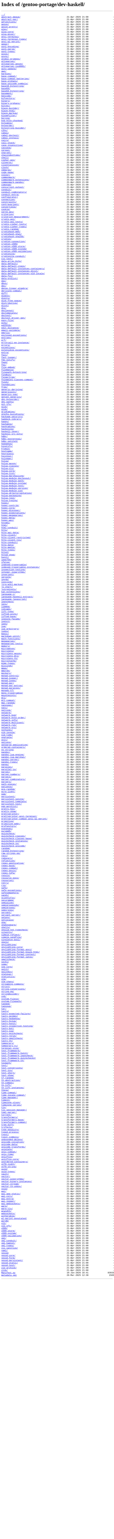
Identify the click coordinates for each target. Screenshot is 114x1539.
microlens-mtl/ (10, 784)
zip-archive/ (9, 1518)
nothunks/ (7, 873)
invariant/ (7, 686)
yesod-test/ (8, 1515)
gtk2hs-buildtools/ (12, 494)
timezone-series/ (11, 1323)
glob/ (4, 488)
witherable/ (8, 1456)
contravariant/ (10, 242)
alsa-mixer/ (8, 38)
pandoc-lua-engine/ (12, 902)
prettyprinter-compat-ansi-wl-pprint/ (24, 979)
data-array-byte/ (11, 310)
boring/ (5, 139)
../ (3, 14)
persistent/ (8, 953)
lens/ (4, 722)
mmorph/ (5, 802)
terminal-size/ (10, 1255)
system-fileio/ (10, 1196)
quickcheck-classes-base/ (16, 1003)
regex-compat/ (9, 1039)
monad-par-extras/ (12, 820)
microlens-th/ (9, 787)
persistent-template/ (14, 959)
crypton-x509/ (9, 290)
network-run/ (9, 867)
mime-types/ (8, 793)
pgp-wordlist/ (9, 965)
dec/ (3, 340)
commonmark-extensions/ (15, 213)
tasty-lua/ (7, 1234)
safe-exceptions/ (11, 1065)
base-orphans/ (9, 94)
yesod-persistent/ (12, 1509)
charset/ (6, 180)
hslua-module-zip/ (12, 586)
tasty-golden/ (9, 1216)
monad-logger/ (9, 811)
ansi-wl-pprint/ (11, 47)
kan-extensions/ (11, 707)
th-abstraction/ (11, 1293)
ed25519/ (6, 387)
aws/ (3, 82)
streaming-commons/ (12, 1178)
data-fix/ (7, 328)
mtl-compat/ (8, 837)
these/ (5, 1305)
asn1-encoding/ (10, 53)
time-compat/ (9, 1308)
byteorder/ (7, 148)
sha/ (3, 1104)
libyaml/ (6, 728)
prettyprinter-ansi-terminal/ (19, 977)
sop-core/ (7, 1157)
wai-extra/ (7, 1435)
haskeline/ (7, 512)
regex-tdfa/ (8, 1045)
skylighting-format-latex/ (17, 1145)
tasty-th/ (7, 1246)
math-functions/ (11, 763)
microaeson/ (8, 775)
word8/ (5, 1462)
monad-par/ (7, 817)
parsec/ (5, 923)
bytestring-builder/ (13, 151)
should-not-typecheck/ (14, 1113)
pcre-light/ (8, 947)
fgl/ (3, 435)
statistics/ (8, 1169)
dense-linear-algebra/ (14, 343)
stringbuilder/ (10, 1190)
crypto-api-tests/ (12, 263)
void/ (4, 1424)
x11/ (3, 1465)
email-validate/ (11, 393)
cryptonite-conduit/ (13, 304)
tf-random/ (7, 1290)
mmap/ (4, 799)
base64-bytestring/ (12, 106)
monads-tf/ (7, 826)
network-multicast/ (12, 864)
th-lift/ (6, 1299)
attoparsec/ (8, 71)
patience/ (7, 941)
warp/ (4, 1444)
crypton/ (6, 284)
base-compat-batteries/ (15, 91)
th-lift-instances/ (12, 1302)
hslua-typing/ (9, 598)
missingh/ (7, 796)
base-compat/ (9, 88)
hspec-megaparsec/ (12, 615)
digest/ (5, 352)
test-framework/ (11, 1258)
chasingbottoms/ (11, 183)
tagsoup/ (6, 1204)
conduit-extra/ (10, 230)
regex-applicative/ (12, 1033)
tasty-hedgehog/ (11, 1219)
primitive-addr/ (11, 985)
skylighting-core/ (12, 1133)
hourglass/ (7, 541)
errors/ (5, 411)
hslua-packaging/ (11, 592)
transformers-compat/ (14, 1344)
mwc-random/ (8, 840)
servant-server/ (11, 1095)
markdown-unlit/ (11, 760)
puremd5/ (6, 994)
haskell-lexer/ (10, 515)
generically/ (9, 467)
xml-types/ (7, 1492)
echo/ (4, 384)
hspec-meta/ (8, 618)
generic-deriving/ (12, 464)
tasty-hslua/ (9, 1222)
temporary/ (7, 1249)
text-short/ (8, 1284)
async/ (5, 65)
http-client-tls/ (11, 645)
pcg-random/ (8, 944)
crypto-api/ (8, 260)
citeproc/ (7, 192)
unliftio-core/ (10, 1388)
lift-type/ (7, 731)
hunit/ (5, 666)
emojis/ (5, 396)
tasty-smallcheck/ (12, 1243)
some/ (4, 1154)
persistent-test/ (11, 962)
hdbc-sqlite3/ (9, 527)
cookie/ (5, 248)
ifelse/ (5, 672)
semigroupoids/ (10, 1083)
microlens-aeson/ (11, 781)
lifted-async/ (9, 734)
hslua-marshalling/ (12, 568)
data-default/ (9, 313)
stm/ (3, 1172)
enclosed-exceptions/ (14, 399)
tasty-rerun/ (9, 1240)
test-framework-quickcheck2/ (18, 1267)
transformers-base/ (12, 1341)
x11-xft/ (6, 1468)
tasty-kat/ (7, 1231)
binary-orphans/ (11, 121)
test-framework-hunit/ (14, 1261)
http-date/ (7, 651)
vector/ (5, 1409)
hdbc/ (4, 521)
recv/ (4, 1024)
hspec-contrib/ (10, 603)
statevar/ (7, 1166)
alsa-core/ (7, 35)
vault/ (5, 1406)
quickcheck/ (8, 997)
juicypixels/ (9, 704)
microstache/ (9, 790)
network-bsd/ (9, 855)
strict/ (5, 1181)
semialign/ (7, 1080)
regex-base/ (8, 1036)
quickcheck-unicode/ (13, 1012)
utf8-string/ (9, 1397)
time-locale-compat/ (13, 1311)
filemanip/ (7, 441)
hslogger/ (7, 547)
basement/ (7, 109)
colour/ (5, 207)
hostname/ (7, 538)
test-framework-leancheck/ (17, 1264)
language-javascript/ (14, 716)
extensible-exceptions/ (15, 417)
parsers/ (6, 935)
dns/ (3, 367)
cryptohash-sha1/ (11, 278)
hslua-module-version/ (14, 583)
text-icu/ (7, 1281)
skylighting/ (9, 1130)
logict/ (5, 743)
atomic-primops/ (11, 68)
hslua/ (5, 550)
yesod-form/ (8, 1506)
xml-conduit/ (9, 1486)
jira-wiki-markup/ (12, 698)
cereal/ (5, 177)
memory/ (5, 772)
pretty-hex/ (8, 968)
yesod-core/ (8, 1503)
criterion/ (7, 254)
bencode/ (6, 112)
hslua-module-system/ (14, 577)
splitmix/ (7, 1163)
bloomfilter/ (9, 136)
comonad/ (6, 219)
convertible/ (9, 245)
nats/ (4, 846)
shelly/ (5, 1110)
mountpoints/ (9, 831)
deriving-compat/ (11, 346)
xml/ (3, 1483)
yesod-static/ (9, 1512)
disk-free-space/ (11, 358)
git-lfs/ (6, 482)
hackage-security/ (12, 497)
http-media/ (8, 654)
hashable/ (7, 506)
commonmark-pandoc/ (12, 216)
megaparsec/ (8, 766)
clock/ (5, 198)
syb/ (3, 1193)
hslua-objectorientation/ (16, 589)
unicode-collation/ (12, 1367)
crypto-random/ (10, 272)
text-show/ (7, 1287)
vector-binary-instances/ (16, 1415)
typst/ (5, 1358)
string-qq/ (7, 1187)
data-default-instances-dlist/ (19, 322)
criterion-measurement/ (15, 257)
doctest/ (6, 376)
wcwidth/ (6, 1450)
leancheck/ (7, 719)
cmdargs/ (6, 201)
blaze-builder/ (10, 127)
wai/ (3, 1427)
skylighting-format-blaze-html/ (20, 1139)
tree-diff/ (7, 1347)
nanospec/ (7, 843)
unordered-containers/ (14, 1391)
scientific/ (8, 1074)
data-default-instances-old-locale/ (23, 325)
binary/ (5, 118)
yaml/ (4, 1498)
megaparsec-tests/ (12, 769)
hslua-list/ (8, 565)
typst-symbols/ (10, 1361)
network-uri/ (9, 870)
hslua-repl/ (8, 595)
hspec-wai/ (7, 621)
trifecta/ (7, 1350)
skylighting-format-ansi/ (16, 1136)
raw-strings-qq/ (11, 1021)
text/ (4, 1276)
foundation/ (8, 458)
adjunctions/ (9, 23)
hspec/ (5, 601)
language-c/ (8, 710)
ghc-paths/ (7, 479)
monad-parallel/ (11, 823)
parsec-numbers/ (11, 926)
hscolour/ (7, 544)
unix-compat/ (9, 1379)
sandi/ (5, 1071)
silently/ (7, 1116)
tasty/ (5, 1210)
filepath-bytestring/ (14, 444)
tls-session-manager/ (14, 1329)
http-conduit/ (9, 648)
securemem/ (7, 1077)
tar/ (3, 1207)
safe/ (4, 1062)
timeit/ (5, 1317)
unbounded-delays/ (12, 1364)
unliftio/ (7, 1385)
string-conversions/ (13, 1184)
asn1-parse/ (8, 56)
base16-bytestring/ (12, 100)
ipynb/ (5, 692)
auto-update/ (9, 79)
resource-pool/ (10, 1051)
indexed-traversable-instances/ (20, 677)
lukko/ (5, 754)
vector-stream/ (10, 1418)
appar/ (5, 50)
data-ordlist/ (9, 331)
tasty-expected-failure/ (16, 1213)
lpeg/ (4, 746)
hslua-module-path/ (12, 574)
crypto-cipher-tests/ (14, 266)
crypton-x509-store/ (13, 293)
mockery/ (6, 805)
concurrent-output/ (12, 222)
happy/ (5, 503)
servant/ (6, 1092)
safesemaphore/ (10, 1068)
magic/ (5, 757)
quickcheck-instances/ (14, 1006)
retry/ (5, 1056)
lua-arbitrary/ (10, 752)
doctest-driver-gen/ (13, 378)
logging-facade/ (11, 740)
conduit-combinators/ (14, 227)
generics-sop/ (9, 470)
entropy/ (6, 402)
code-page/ (7, 204)
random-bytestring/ (12, 1018)
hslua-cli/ (7, 559)
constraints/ (9, 239)
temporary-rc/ (9, 1252)
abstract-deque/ (11, 17)
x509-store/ (8, 1474)
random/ (5, 1015)
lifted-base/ (9, 737)
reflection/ (8, 1030)
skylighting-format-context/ (18, 1142)
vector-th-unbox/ (11, 1421)
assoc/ (5, 62)
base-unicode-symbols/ (14, 97)
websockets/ (8, 1453)
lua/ (3, 749)
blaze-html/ (8, 130)
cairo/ (5, 165)
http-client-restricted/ (16, 642)
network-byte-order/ (13, 858)
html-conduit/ (9, 630)
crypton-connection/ (13, 287)
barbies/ (6, 85)
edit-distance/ (10, 390)
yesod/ (5, 1501)
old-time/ (7, 879)
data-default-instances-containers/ (23, 319)
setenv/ (5, 1098)
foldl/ (5, 455)
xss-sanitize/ (9, 1495)
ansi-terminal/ (10, 41)
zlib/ (4, 1521)
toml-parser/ (9, 1332)
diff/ (4, 349)
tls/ (3, 1326)
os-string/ (7, 897)
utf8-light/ (8, 1394)
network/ (6, 852)
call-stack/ (8, 168)
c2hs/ (4, 153)
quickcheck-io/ (10, 1009)
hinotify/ (7, 532)
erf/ (3, 405)
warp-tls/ (7, 1447)
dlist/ (5, 364)
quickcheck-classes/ (13, 1000)
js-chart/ (7, 701)
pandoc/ (5, 900)
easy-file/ (7, 381)
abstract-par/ (9, 20)
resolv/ (5, 1048)
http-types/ (8, 657)
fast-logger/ (9, 426)
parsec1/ (6, 929)
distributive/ (9, 361)
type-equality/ (10, 1352)
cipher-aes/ (8, 189)
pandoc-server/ (10, 908)
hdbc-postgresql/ (11, 524)
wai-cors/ (7, 1432)
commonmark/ (8, 210)
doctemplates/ (9, 373)
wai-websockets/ (11, 1441)
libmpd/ (5, 725)
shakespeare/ (9, 1107)
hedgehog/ (7, 529)
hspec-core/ (8, 606)
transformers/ (9, 1338)
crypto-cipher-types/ (14, 269)
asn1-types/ (8, 59)
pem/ (3, 950)
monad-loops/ (9, 814)
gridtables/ (8, 491)
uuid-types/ (8, 1403)
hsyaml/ (5, 624)
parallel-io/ (9, 920)
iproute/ (6, 689)
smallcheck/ (8, 1148)
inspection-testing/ (13, 680)
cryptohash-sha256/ (12, 281)
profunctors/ (9, 988)
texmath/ (6, 1273)
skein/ (5, 1127)
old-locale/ (8, 876)
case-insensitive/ (12, 171)
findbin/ (6, 447)
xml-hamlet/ (8, 1489)
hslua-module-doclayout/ (16, 571)
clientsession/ (10, 195)
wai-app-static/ (11, 1429)
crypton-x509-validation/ (16, 299)
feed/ (4, 432)
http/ (4, 633)
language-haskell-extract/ (17, 713)
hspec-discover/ (11, 609)
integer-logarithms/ (13, 683)
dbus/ (4, 337)
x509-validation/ (11, 1480)
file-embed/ (8, 438)
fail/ (4, 423)
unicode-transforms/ (13, 1373)
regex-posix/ (9, 1042)
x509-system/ (9, 1477)
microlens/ (7, 778)
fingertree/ (8, 450)
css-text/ (7, 307)
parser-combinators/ (13, 932)
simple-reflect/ (11, 1119)
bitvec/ (5, 124)
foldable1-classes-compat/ (17, 452)
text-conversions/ (12, 1278)
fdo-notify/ (8, 429)
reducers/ (7, 1027)
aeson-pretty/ (9, 29)
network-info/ (9, 861)
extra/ (5, 420)
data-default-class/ (13, 316)
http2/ (5, 660)
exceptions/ (8, 414)
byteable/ (7, 145)
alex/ (4, 32)
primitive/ (7, 982)
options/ (6, 888)
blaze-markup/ (9, 133)
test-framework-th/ (12, 1270)
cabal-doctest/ (10, 159)
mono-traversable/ (12, 828)
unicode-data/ (9, 1370)
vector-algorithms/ (12, 1412)
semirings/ (7, 1089)
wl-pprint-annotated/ (14, 1459)
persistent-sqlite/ (12, 956)
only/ (4, 885)
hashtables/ (8, 509)
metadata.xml (9, 1527)
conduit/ (6, 225)
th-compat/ (7, 1296)
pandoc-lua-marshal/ (13, 905)
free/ (4, 461)
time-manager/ (9, 1314)
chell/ (5, 186)
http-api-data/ (10, 636)
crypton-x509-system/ (14, 296)
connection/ (8, 236)
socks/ (5, 1151)
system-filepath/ (11, 1199)
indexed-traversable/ (14, 675)
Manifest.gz (8, 1524)
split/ (5, 1160)
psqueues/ (7, 991)
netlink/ (6, 849)
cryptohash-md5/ (11, 275)
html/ (4, 627)
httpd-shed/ (8, 663)
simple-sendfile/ (11, 1122)
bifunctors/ (8, 115)
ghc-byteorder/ (10, 476)
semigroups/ (8, 1086)
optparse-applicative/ (14, 891)
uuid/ (4, 1400)
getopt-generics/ (11, 473)
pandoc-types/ (9, 911)
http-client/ (9, 639)
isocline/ (7, 695)
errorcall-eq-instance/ (15, 408)
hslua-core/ (8, 562)
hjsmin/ (5, 535)
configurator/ (9, 233)
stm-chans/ (7, 1175)
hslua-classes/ (10, 556)
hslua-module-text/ (12, 580)
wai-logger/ (8, 1438)
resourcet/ (7, 1053)
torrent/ (6, 1335)
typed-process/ (10, 1355)
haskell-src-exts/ (12, 518)
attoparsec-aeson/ (12, 74)
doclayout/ (7, 370)
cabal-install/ (10, 162)
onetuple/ (7, 882)
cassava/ (6, 174)
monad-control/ (10, 808)
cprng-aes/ (7, 251)
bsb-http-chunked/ (12, 142)
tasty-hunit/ (9, 1225)
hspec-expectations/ (13, 612)
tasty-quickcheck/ (12, 1237)
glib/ (4, 485)
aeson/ (5, 26)
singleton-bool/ (11, 1125)
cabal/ (5, 156)
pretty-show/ (9, 971)
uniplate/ (7, 1376)
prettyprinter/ (10, 974)
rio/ (3, 1059)
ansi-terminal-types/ (14, 44)
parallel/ (7, 917)
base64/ (5, 103)
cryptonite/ (8, 301)
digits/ (5, 355)
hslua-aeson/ (9, 553)
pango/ (5, 914)
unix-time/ (7, 1382)
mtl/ (3, 834)
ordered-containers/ (13, 894)
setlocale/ (7, 1101)
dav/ (3, 334)
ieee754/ (6, 669)
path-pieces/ (9, 938)
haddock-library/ (11, 500)
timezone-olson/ (11, 1320)
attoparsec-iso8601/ (13, 76)
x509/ (4, 1471)
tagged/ (5, 1202)
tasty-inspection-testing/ (17, 1228)
